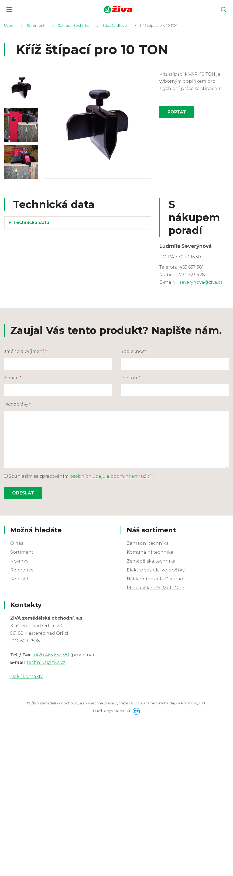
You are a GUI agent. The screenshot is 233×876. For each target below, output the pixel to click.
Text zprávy (17, 404)
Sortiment (21, 552)
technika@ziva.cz (46, 662)
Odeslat (23, 493)
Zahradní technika (148, 543)
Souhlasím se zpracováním (79, 476)
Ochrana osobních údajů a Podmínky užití (170, 703)
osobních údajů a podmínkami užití (110, 476)
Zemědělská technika (151, 561)
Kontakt (19, 578)
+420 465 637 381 (51, 654)
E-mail (13, 377)
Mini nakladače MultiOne (155, 587)
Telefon (130, 377)
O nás (16, 543)
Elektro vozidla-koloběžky (155, 570)
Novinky (19, 561)
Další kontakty (26, 676)
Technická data (31, 222)
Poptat (176, 112)
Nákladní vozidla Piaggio (155, 578)
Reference (21, 570)
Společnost (133, 351)
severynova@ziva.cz (200, 282)
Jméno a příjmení (25, 351)
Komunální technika (150, 552)
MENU (9, 9)
